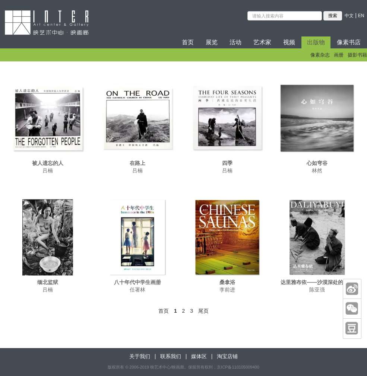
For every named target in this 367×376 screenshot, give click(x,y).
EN (361, 15)
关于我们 (139, 356)
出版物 (316, 42)
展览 (212, 42)
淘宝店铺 (227, 356)
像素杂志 (320, 55)
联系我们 (170, 356)
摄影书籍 (357, 55)
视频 (289, 42)
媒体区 (199, 356)
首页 (188, 42)
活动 (235, 42)
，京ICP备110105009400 (236, 367)
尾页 (203, 311)
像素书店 (349, 42)
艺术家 (262, 42)
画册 (339, 55)
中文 (349, 15)
